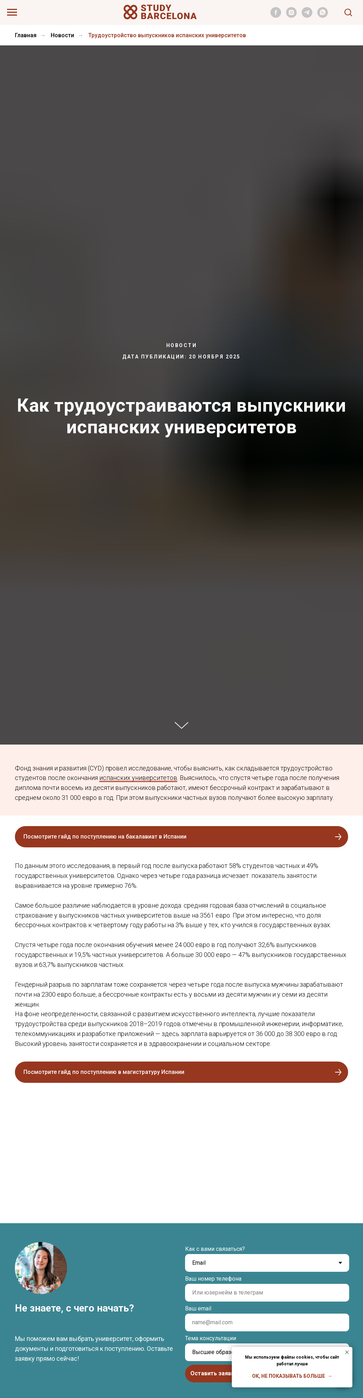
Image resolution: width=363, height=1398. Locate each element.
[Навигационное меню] (12, 12)
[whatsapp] (322, 16)
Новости (62, 35)
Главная (26, 35)
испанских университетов (138, 777)
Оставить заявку (213, 1373)
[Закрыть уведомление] (347, 1352)
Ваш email (198, 1308)
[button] (348, 12)
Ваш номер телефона (213, 1278)
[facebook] (275, 16)
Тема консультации (210, 1338)
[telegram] (307, 16)
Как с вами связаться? (215, 1249)
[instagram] (291, 16)
